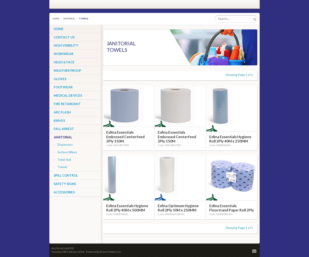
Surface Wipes (65, 152)
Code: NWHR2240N (219, 145)
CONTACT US (64, 37)
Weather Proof (67, 70)
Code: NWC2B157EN (117, 145)
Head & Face (64, 62)
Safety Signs (65, 184)
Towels (60, 167)
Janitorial (69, 18)
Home (56, 18)
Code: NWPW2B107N (221, 214)
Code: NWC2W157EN (169, 145)
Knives (59, 120)
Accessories (64, 192)
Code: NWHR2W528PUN (171, 214)
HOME (59, 29)
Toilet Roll (62, 159)
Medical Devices (68, 95)
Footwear (63, 87)
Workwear (63, 54)
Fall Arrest (64, 129)
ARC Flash (62, 112)
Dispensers (63, 144)
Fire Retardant (67, 104)
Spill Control (66, 175)
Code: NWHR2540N (116, 214)
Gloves (60, 79)
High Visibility (66, 45)
